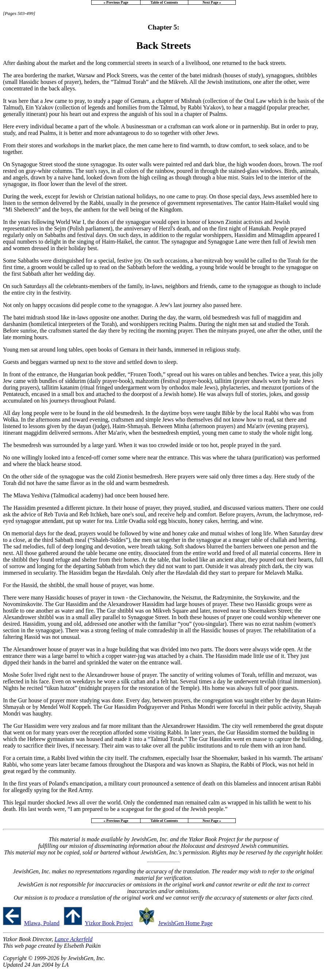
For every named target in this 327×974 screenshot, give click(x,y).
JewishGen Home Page (185, 923)
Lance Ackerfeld (73, 939)
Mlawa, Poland (41, 923)
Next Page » (212, 2)
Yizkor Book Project (109, 923)
